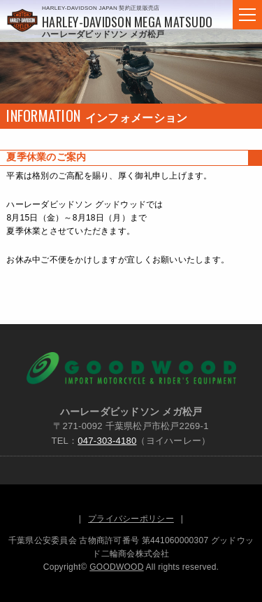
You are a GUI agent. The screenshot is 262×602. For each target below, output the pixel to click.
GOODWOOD (116, 567)
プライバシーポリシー (131, 519)
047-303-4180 (107, 440)
